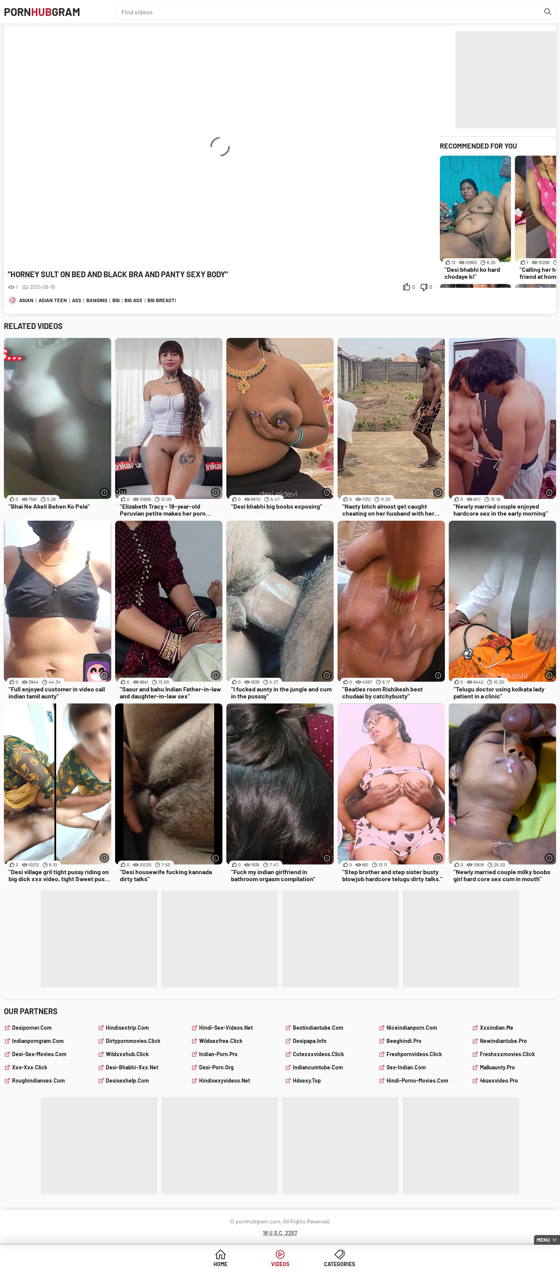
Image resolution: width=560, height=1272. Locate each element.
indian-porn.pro (218, 1054)
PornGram (42, 11)
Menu (543, 1240)
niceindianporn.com (412, 1027)
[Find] (548, 12)
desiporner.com (32, 1027)
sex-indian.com (406, 1067)
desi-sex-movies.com (39, 1054)
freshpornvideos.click (414, 1054)
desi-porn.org (216, 1067)
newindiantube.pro (503, 1041)
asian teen (52, 300)
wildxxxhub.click (127, 1054)
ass (76, 300)
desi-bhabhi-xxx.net (132, 1067)
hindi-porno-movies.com (417, 1080)
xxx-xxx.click (29, 1067)
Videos (280, 1264)
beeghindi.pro (404, 1041)
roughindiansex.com (38, 1080)
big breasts (162, 300)
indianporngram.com (38, 1041)
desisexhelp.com (127, 1080)
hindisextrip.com (127, 1027)
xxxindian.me (496, 1027)
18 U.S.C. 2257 (280, 1233)
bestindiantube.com (318, 1027)
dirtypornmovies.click (133, 1041)
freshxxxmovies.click (507, 1054)
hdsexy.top (307, 1080)
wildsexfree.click (220, 1041)
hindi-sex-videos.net (226, 1027)
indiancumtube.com (318, 1067)
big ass (133, 300)
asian (26, 300)
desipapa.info (310, 1041)
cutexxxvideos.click (318, 1054)
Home (221, 1264)
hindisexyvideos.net (224, 1080)
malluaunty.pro (497, 1067)
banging (96, 300)
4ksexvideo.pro (499, 1080)
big (116, 300)
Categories (339, 1264)
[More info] (104, 492)
